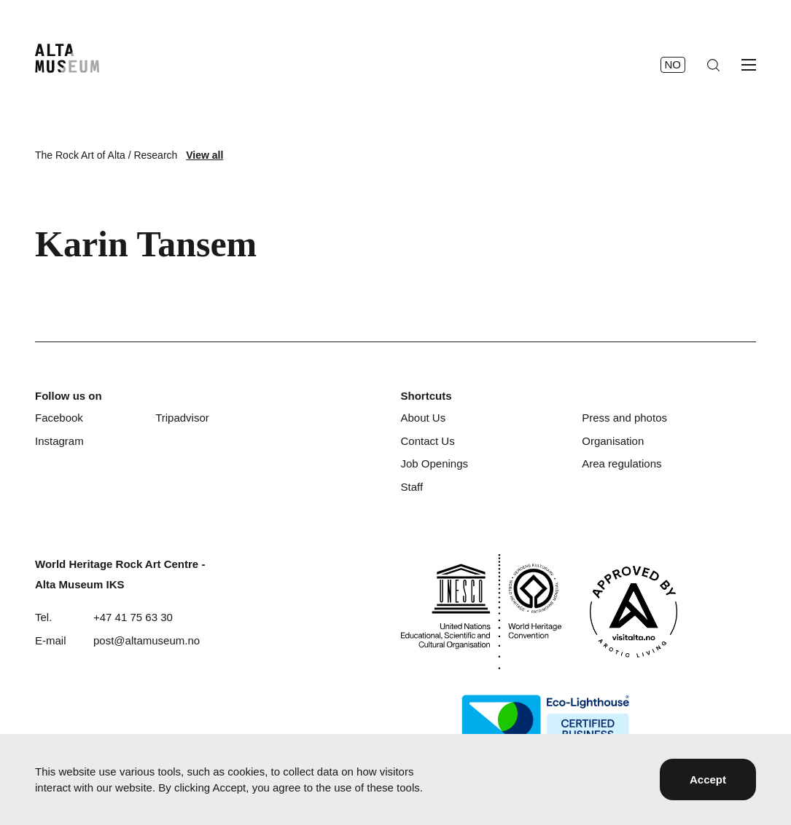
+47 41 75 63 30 (133, 617)
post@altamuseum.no (146, 640)
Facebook (59, 417)
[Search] (713, 65)
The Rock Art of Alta (80, 155)
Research (155, 155)
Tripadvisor (182, 417)
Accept (708, 779)
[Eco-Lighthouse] (545, 719)
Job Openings (434, 463)
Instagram (59, 441)
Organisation (613, 441)
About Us (422, 417)
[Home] (67, 58)
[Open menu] (748, 65)
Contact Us (427, 441)
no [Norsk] (673, 64)
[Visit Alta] (633, 612)
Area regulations (621, 463)
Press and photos (624, 417)
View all (204, 155)
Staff (411, 487)
